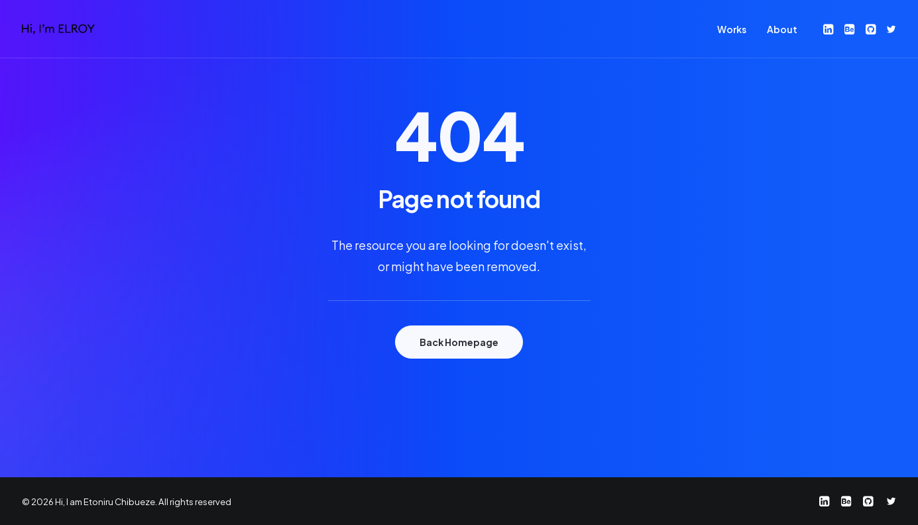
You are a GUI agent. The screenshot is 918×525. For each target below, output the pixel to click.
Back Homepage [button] (459, 342)
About (782, 29)
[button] (829, 29)
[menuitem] (732, 29)
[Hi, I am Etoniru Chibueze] (58, 29)
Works (731, 29)
